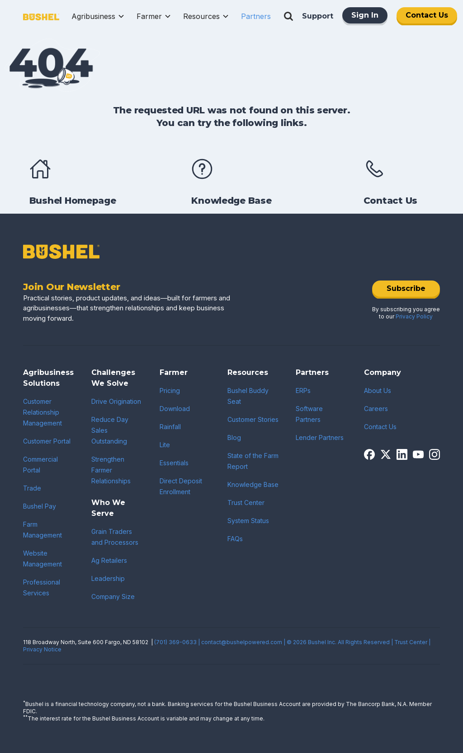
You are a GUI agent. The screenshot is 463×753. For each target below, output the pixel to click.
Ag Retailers (109, 560)
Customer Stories (253, 419)
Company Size (113, 596)
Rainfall (170, 426)
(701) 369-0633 (175, 642)
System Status (248, 520)
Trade (32, 488)
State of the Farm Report (253, 461)
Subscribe (406, 288)
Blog (234, 437)
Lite (165, 445)
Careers (376, 408)
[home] (41, 16)
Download (175, 408)
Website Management (42, 558)
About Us (377, 390)
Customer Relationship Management (42, 412)
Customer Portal (47, 441)
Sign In (364, 15)
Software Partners (309, 414)
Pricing (170, 390)
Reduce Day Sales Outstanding (109, 430)
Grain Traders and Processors (114, 537)
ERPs (303, 390)
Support (317, 16)
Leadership (108, 578)
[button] (98, 16)
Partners (256, 16)
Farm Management (42, 529)
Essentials (174, 463)
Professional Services (41, 587)
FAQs (235, 539)
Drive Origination (116, 401)
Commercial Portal (40, 464)
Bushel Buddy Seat (248, 396)
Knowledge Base (253, 484)
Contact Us (427, 15)
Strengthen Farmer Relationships (111, 470)
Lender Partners (320, 437)
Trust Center (246, 502)
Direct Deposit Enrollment (181, 486)
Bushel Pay (39, 506)
